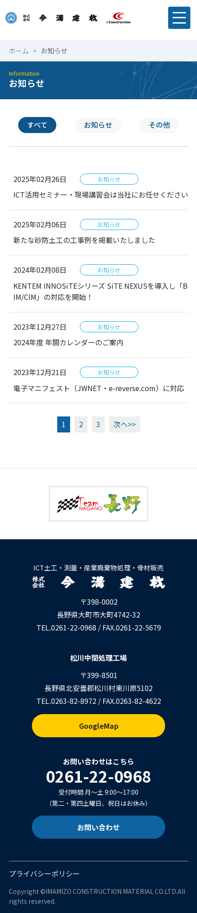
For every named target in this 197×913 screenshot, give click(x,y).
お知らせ (98, 124)
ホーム (19, 50)
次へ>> (125, 424)
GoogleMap (98, 725)
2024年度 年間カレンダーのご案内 (68, 342)
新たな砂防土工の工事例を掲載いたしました (84, 239)
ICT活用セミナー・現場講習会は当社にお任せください (100, 194)
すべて (37, 124)
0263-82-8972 (73, 700)
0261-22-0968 (73, 627)
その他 (159, 124)
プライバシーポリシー (44, 873)
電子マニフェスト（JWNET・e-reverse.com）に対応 (98, 388)
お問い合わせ (98, 827)
